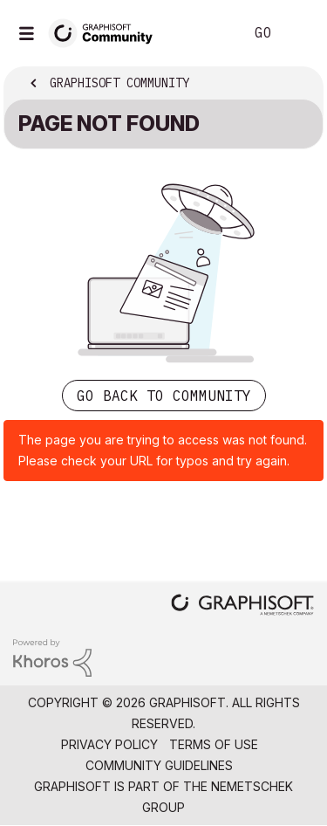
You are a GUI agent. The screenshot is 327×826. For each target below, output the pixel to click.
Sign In (299, 33)
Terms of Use (213, 744)
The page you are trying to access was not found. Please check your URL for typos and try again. (162, 450)
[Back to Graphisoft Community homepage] (106, 31)
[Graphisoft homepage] (242, 606)
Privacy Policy (109, 744)
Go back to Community (164, 395)
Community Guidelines (159, 765)
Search (204, 33)
